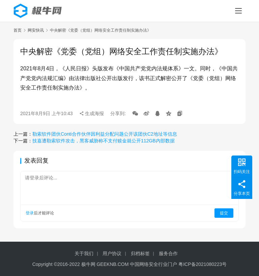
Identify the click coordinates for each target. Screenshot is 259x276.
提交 (224, 213)
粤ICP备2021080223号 (202, 264)
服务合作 (168, 253)
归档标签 (140, 253)
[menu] (238, 11)
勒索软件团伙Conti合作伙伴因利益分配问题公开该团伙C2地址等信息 (104, 134)
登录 (30, 213)
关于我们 (84, 253)
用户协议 (112, 253)
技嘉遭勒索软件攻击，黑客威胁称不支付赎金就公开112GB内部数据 (103, 140)
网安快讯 (36, 30)
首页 (17, 30)
